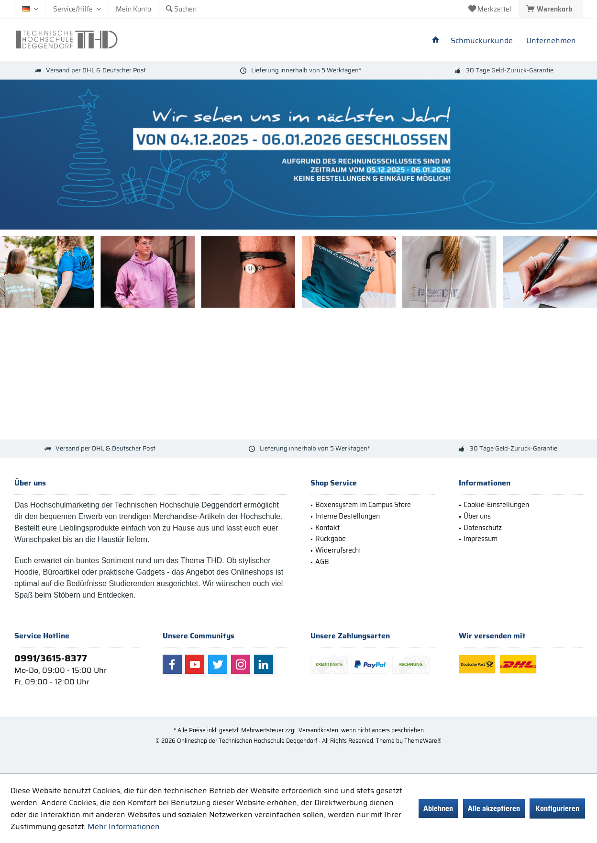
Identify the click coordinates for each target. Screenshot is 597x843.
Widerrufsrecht (338, 550)
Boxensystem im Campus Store (363, 504)
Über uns (477, 516)
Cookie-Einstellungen (496, 504)
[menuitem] (551, 9)
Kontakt (327, 527)
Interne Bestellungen (347, 516)
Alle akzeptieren (494, 808)
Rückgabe (330, 538)
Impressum (481, 538)
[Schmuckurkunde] (482, 41)
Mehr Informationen (124, 826)
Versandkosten (318, 730)
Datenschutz (483, 527)
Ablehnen (438, 808)
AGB (322, 561)
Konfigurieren (557, 808)
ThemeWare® (423, 740)
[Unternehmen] (551, 41)
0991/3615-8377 (50, 658)
